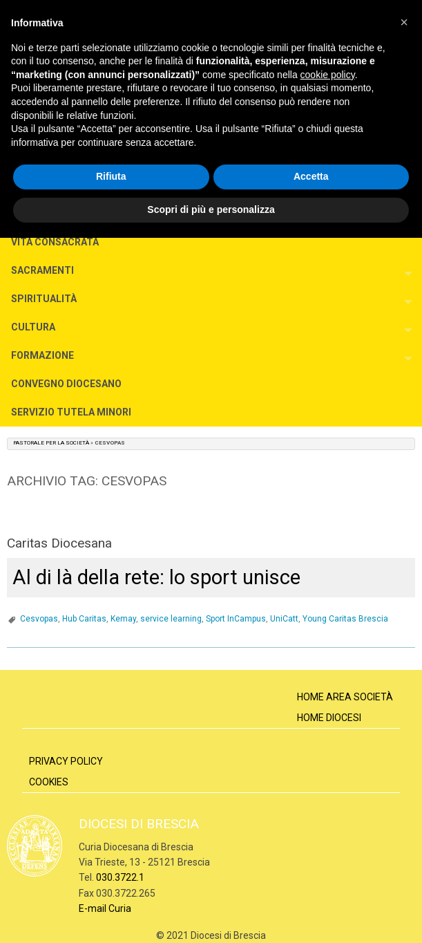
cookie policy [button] (327, 74)
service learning (171, 619)
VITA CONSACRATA (55, 242)
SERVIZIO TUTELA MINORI (71, 412)
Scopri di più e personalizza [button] (210, 209)
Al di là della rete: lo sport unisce (156, 577)
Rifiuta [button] (111, 176)
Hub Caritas (84, 619)
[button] (404, 22)
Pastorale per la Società (51, 443)
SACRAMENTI (42, 270)
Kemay (123, 619)
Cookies (48, 781)
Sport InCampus (236, 619)
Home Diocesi (329, 717)
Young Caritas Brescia (345, 619)
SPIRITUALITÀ (44, 298)
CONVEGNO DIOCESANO (66, 383)
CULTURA (33, 327)
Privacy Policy (66, 761)
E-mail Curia (105, 908)
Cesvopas (39, 619)
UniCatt (284, 619)
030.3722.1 (120, 877)
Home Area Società (345, 696)
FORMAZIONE (42, 355)
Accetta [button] (311, 176)
